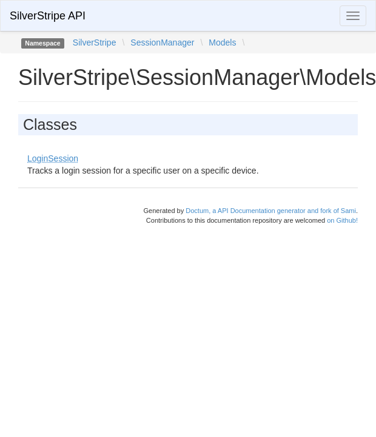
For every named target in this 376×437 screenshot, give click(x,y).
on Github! (342, 220)
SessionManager (162, 42)
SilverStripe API (48, 16)
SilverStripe (94, 42)
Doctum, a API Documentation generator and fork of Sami (271, 210)
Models (222, 42)
